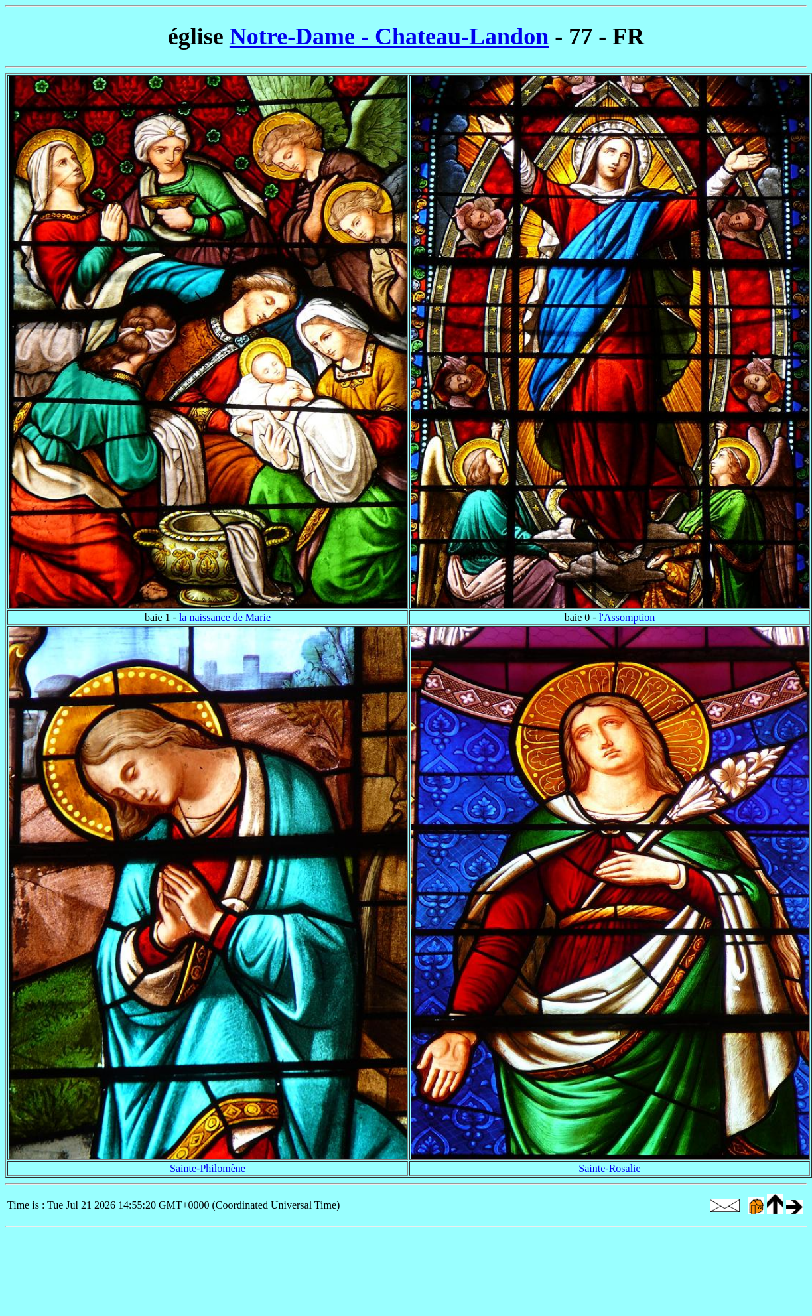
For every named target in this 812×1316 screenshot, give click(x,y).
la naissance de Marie (225, 617)
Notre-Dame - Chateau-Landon (389, 36)
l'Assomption (627, 617)
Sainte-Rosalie (609, 1168)
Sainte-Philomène (207, 1168)
